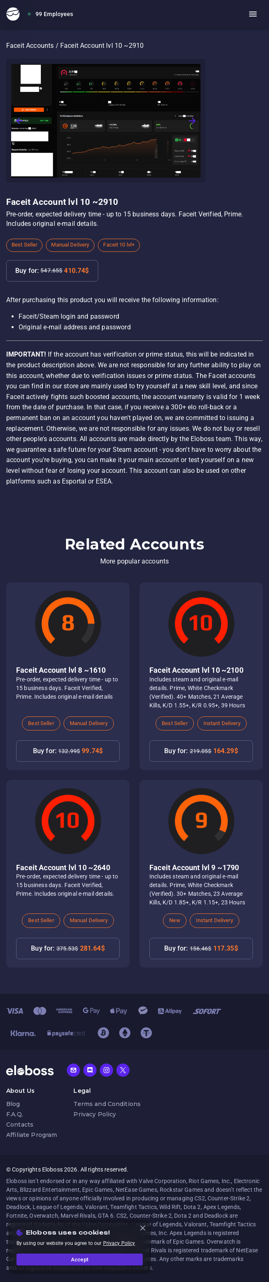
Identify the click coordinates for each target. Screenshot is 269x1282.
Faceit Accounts (30, 45)
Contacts (19, 1124)
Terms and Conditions (107, 1104)
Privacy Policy (94, 1114)
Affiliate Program (31, 1135)
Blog (13, 1104)
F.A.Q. (14, 1114)
